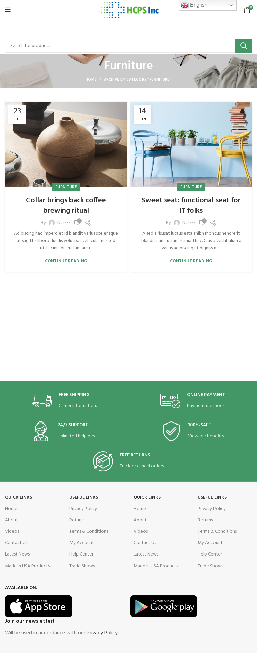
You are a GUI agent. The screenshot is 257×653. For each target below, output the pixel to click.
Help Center (81, 554)
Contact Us (16, 543)
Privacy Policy (83, 509)
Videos (12, 531)
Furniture (66, 187)
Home (91, 79)
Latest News (17, 554)
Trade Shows (82, 566)
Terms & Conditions (88, 531)
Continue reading (66, 261)
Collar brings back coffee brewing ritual (66, 206)
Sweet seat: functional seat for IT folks (191, 206)
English (194, 5)
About (11, 520)
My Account (81, 543)
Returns (76, 520)
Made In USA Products (27, 566)
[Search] (128, 46)
